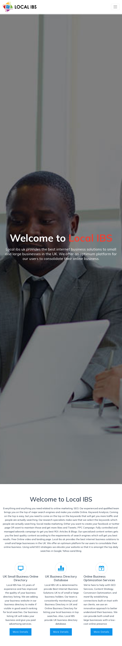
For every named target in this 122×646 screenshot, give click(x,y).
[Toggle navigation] (115, 7)
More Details (20, 631)
